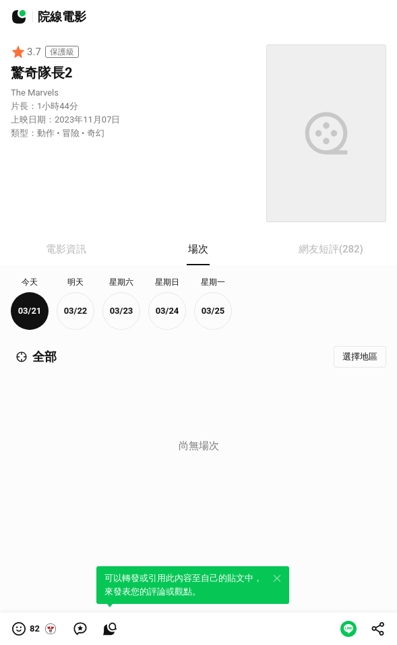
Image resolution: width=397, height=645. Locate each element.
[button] (34, 628)
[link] (80, 628)
